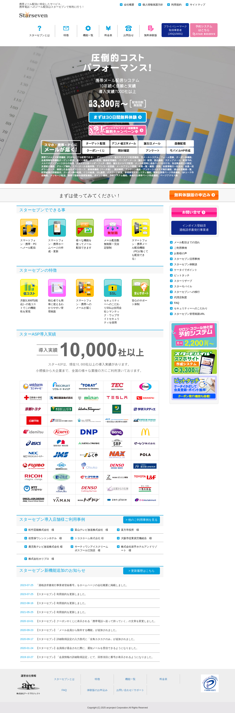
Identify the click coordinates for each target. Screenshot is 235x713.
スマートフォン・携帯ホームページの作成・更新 (57, 236)
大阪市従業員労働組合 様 (136, 538)
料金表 (163, 679)
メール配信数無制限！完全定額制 (113, 234)
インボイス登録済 (194, 227)
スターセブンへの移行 (187, 291)
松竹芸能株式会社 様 (41, 529)
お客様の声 (180, 253)
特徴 (97, 679)
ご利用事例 (180, 247)
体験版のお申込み (97, 690)
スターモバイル (183, 286)
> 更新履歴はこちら (142, 570)
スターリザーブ (183, 280)
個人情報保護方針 (152, 4)
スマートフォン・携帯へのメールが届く (85, 294)
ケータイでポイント (185, 269)
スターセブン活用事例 (187, 258)
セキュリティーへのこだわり (190, 308)
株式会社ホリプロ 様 (41, 558)
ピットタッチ (181, 275)
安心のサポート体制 (141, 292)
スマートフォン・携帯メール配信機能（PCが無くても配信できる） (141, 239)
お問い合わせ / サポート (130, 690)
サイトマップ (197, 4)
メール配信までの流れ (187, 242)
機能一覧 (130, 679)
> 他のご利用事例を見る (142, 519)
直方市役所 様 (130, 529)
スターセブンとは (64, 679)
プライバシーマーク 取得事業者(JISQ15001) (175, 30)
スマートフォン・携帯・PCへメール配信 (29, 234)
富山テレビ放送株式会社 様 (91, 529)
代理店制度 (180, 297)
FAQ (176, 302)
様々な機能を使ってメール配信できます (85, 234)
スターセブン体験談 (185, 264)
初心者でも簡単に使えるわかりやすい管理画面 (57, 296)
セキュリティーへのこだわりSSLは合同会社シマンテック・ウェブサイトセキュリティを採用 (113, 301)
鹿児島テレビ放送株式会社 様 (45, 546)
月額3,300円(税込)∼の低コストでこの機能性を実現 (29, 296)
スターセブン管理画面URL (189, 313)
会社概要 (129, 4)
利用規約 (176, 4)
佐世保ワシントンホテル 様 (45, 538)
